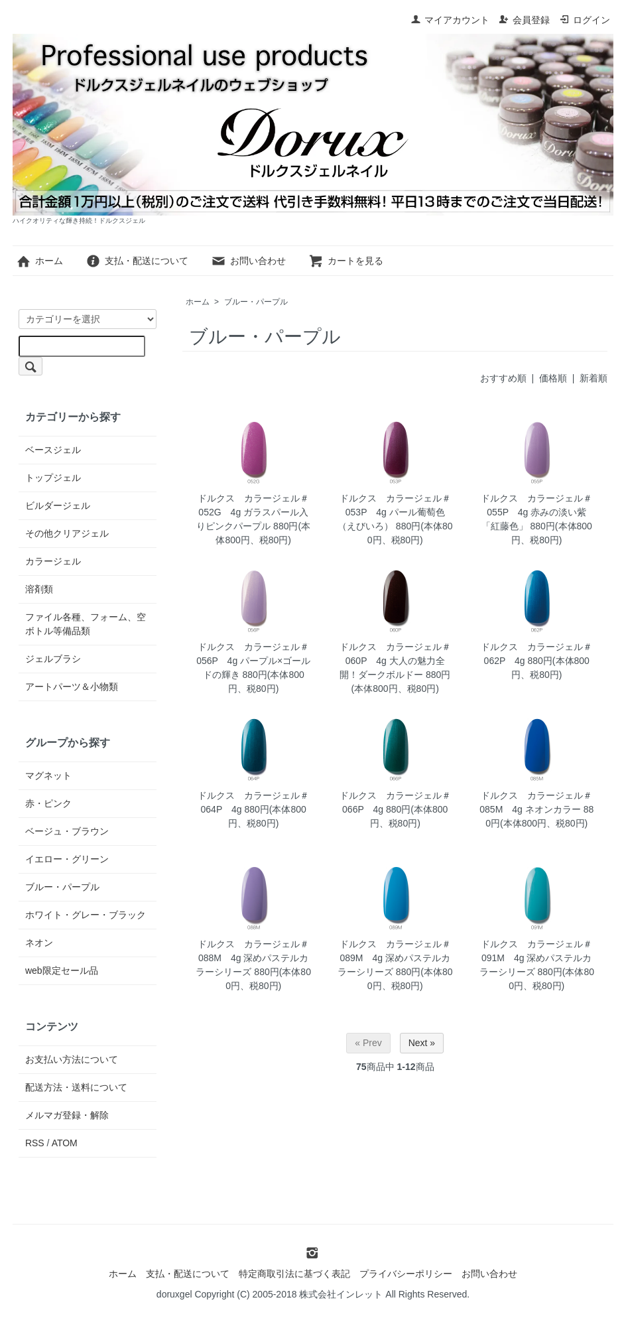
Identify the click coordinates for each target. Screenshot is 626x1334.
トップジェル (53, 477)
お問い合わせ (248, 260)
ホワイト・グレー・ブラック (85, 914)
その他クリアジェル (67, 533)
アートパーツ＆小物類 (71, 686)
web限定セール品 (61, 970)
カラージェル (53, 561)
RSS (34, 1143)
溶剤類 (39, 589)
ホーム (39, 260)
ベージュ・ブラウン (67, 831)
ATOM (65, 1143)
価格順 (553, 378)
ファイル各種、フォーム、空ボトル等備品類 (85, 624)
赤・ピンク (48, 803)
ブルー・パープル (256, 301)
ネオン (39, 942)
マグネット (48, 775)
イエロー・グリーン (67, 859)
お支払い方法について (71, 1059)
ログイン (584, 20)
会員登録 (524, 20)
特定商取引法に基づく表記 (294, 1273)
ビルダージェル (57, 505)
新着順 (593, 378)
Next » (421, 1042)
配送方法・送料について (76, 1087)
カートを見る (345, 260)
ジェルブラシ (53, 658)
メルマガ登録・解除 (67, 1115)
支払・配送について (137, 260)
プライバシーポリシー (405, 1273)
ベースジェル (53, 449)
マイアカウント (449, 20)
